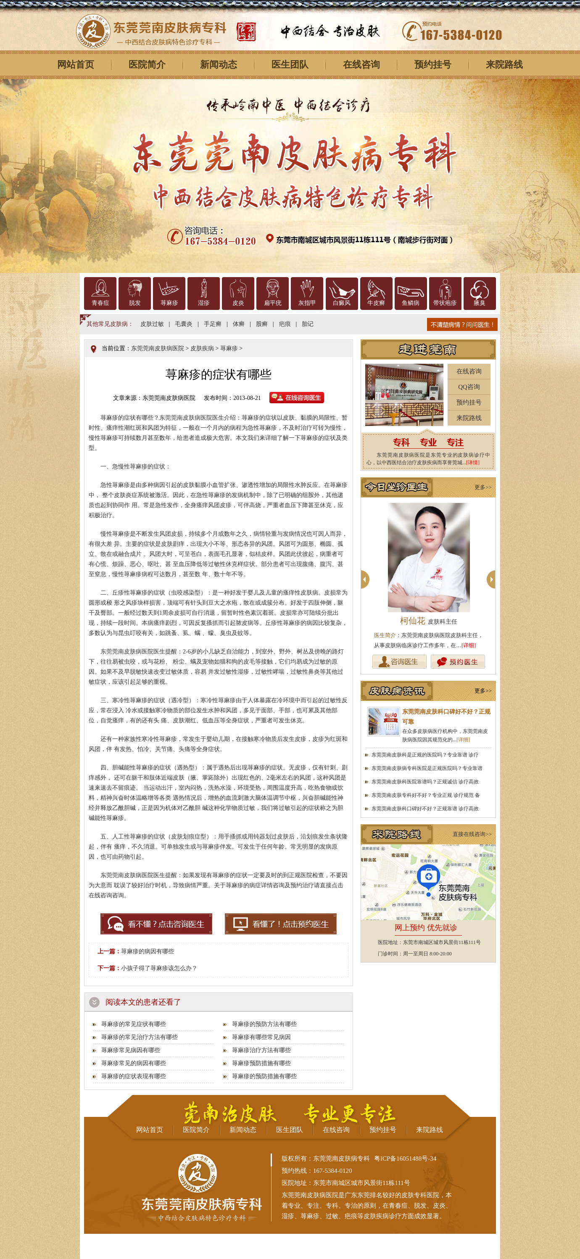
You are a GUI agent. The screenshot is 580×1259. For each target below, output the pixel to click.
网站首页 (75, 64)
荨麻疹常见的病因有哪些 (133, 1063)
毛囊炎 (183, 324)
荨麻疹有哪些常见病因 (261, 1037)
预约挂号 (432, 64)
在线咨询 (361, 64)
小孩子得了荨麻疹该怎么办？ (159, 968)
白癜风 (342, 303)
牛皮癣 (376, 303)
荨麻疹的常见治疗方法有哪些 (139, 1037)
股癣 (262, 324)
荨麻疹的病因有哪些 (147, 951)
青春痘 (100, 303)
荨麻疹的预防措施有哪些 (264, 1076)
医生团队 (290, 64)
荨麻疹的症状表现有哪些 (133, 1076)
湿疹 (204, 303)
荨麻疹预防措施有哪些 (261, 1063)
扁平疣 (273, 303)
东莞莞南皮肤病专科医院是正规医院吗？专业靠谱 (427, 768)
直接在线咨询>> (472, 834)
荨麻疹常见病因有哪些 (130, 1050)
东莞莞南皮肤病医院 (157, 348)
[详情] (473, 463)
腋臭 (479, 303)
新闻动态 (218, 64)
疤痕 (285, 324)
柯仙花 (428, 620)
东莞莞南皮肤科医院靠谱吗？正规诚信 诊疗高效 (425, 782)
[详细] (468, 645)
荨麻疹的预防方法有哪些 (264, 1024)
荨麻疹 (169, 303)
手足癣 (212, 324)
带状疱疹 (445, 303)
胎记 (308, 324)
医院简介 (147, 64)
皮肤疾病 (202, 348)
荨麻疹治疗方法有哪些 (261, 1050)
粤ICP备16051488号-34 (405, 1158)
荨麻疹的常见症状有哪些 (133, 1024)
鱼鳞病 (410, 303)
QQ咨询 (469, 387)
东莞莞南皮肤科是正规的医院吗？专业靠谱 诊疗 (425, 755)
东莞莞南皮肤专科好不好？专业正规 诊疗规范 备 (426, 795)
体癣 (239, 324)
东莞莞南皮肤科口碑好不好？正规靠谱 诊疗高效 (425, 809)
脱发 (135, 303)
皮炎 (238, 303)
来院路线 (504, 64)
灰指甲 (307, 303)
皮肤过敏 (152, 324)
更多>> (483, 487)
